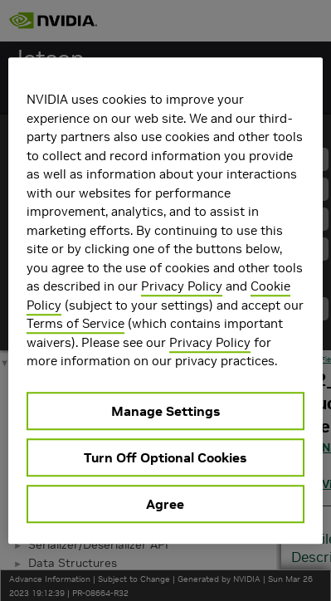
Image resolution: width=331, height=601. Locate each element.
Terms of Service (75, 323)
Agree (165, 504)
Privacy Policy (181, 286)
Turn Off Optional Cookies (165, 457)
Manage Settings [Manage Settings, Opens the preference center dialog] (165, 411)
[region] (165, 300)
